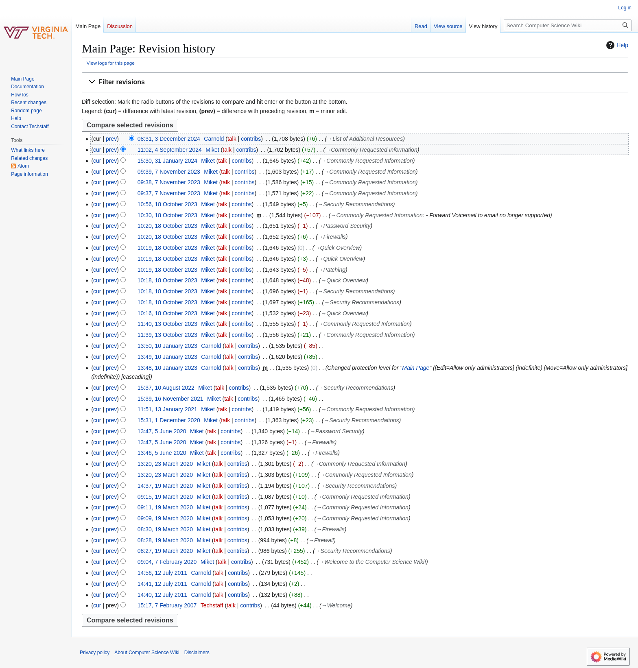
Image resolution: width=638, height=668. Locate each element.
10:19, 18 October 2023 (167, 247)
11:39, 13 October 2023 (167, 335)
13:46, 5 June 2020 (162, 453)
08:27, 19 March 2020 (165, 551)
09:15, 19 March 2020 (165, 496)
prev (111, 138)
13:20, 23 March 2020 (165, 464)
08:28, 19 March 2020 (165, 540)
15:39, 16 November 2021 (170, 398)
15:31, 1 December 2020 (169, 420)
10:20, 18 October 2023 (167, 226)
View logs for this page (111, 62)
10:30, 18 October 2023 (167, 215)
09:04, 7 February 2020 (167, 562)
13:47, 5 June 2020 (162, 431)
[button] (355, 82)
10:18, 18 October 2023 (167, 280)
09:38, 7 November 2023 (169, 182)
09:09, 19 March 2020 (165, 518)
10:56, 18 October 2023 (167, 204)
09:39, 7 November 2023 (169, 171)
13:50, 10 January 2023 (167, 346)
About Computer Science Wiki (146, 652)
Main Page (415, 368)
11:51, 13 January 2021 (167, 409)
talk (231, 138)
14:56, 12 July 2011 (162, 573)
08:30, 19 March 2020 (165, 529)
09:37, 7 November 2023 (169, 193)
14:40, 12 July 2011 (162, 595)
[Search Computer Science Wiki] (567, 25)
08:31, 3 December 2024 (169, 138)
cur (97, 149)
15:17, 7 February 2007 (167, 605)
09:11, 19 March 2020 (165, 507)
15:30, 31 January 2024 (167, 160)
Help (616, 45)
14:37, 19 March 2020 (165, 485)
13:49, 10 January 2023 (167, 357)
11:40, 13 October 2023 (167, 324)
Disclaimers (197, 652)
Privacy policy (94, 652)
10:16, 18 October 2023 (167, 313)
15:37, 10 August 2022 (166, 387)
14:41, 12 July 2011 (162, 584)
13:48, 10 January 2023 (167, 368)
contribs (251, 138)
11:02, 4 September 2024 (170, 149)
